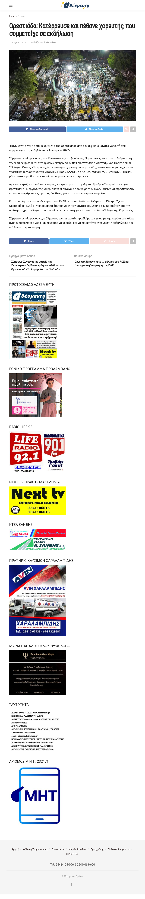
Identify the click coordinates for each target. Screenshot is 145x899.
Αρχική (15, 854)
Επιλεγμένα (50, 42)
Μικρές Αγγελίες (78, 854)
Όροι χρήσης (97, 854)
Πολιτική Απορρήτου (119, 854)
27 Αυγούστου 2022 (19, 42)
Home (12, 16)
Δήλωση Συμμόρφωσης (35, 854)
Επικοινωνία (58, 854)
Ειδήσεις (22, 16)
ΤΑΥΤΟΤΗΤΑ (72, 858)
